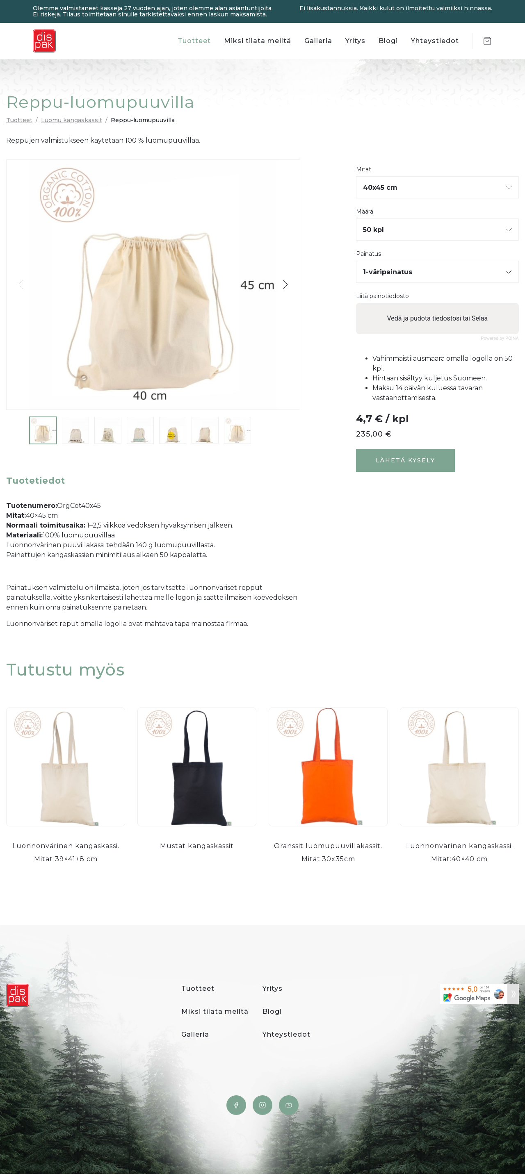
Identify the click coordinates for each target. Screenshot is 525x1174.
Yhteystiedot (435, 41)
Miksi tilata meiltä (257, 41)
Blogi (388, 41)
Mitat (363, 169)
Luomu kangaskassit (71, 120)
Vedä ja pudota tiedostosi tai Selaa (437, 318)
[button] (285, 284)
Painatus (368, 253)
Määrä (364, 211)
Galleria (318, 41)
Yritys (355, 41)
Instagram (262, 1105)
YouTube (289, 1105)
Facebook (236, 1105)
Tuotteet (194, 41)
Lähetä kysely (405, 460)
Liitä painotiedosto (382, 296)
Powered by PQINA (500, 338)
